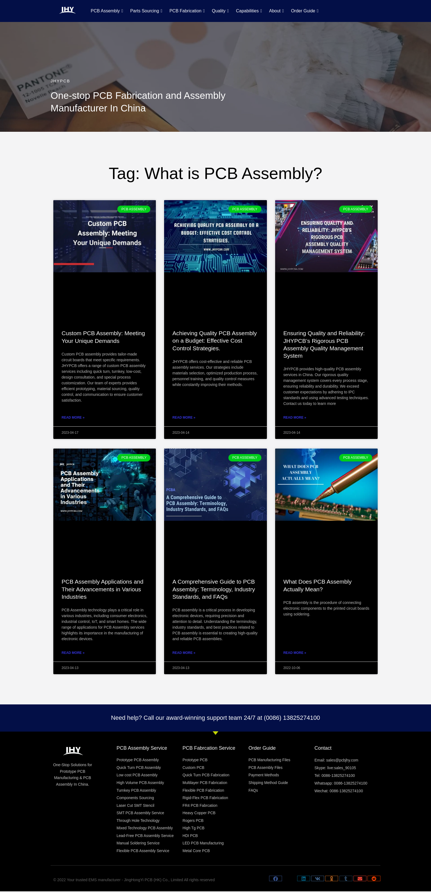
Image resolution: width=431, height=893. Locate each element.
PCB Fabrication (187, 11)
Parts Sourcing (146, 11)
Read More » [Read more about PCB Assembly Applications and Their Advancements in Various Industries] (73, 653)
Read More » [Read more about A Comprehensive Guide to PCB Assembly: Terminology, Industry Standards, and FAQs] (183, 653)
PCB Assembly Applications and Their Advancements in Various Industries (102, 589)
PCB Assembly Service (142, 748)
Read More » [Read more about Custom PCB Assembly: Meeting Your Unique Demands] (73, 417)
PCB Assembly (107, 11)
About (276, 11)
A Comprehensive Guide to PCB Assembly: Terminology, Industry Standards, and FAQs (213, 589)
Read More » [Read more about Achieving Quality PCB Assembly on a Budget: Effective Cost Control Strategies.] (183, 417)
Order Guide (305, 11)
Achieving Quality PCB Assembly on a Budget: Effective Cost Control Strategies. (214, 340)
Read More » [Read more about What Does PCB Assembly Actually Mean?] (294, 653)
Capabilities (249, 11)
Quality (220, 11)
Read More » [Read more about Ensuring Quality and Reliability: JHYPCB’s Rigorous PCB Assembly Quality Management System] (294, 417)
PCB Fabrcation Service (209, 748)
